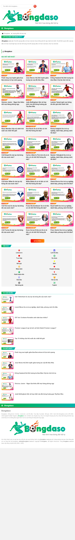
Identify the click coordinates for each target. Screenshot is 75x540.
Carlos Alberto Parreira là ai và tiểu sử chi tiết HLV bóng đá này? (37, 157)
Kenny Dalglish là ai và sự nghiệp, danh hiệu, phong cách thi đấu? (61, 131)
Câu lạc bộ (4, 152)
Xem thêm (37, 241)
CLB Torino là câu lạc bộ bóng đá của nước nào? (12, 231)
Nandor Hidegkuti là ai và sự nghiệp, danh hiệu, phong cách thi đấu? (61, 157)
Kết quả (19, 262)
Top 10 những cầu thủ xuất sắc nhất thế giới (30, 338)
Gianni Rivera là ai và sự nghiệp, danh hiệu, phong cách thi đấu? (62, 183)
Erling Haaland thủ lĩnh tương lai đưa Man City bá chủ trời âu (61, 79)
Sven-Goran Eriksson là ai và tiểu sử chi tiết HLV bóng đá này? (36, 232)
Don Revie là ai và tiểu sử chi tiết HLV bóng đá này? (36, 130)
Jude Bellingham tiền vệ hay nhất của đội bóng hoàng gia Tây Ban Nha (36, 104)
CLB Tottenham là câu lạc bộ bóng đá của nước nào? (33, 297)
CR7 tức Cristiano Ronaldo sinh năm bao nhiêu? (31, 317)
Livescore (19, 251)
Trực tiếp (19, 257)
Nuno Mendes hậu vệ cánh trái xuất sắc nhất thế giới (12, 130)
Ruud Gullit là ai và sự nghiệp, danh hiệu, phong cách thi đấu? (61, 207)
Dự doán (54, 257)
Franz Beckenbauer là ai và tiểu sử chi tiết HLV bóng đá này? (37, 207)
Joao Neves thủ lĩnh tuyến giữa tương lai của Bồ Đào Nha (37, 79)
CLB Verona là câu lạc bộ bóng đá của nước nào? (12, 207)
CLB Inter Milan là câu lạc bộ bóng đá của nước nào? (11, 183)
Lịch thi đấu (54, 251)
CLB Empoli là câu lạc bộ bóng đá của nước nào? (12, 156)
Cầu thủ (4, 75)
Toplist (54, 284)
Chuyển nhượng (54, 268)
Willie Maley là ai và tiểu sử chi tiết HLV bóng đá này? (37, 183)
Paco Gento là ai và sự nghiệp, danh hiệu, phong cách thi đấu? (61, 231)
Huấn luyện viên (30, 126)
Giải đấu (19, 278)
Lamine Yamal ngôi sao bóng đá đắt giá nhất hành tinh (60, 103)
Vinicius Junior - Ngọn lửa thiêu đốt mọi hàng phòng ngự (12, 103)
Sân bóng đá (19, 284)
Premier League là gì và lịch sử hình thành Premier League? (35, 328)
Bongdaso (9, 28)
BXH (54, 262)
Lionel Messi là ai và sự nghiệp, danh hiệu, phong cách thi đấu (36, 307)
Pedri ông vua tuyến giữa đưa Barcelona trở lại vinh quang (12, 79)
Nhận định (19, 268)
